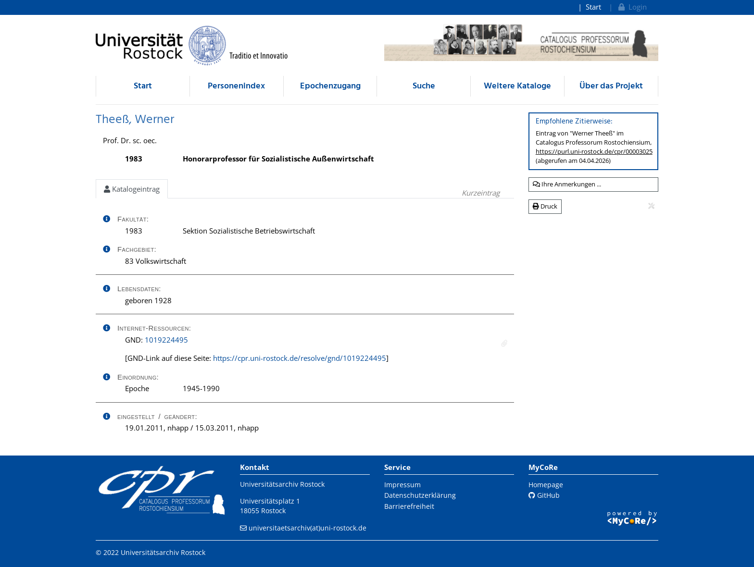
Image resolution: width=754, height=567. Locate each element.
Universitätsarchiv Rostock (282, 484)
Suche (424, 86)
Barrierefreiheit (409, 506)
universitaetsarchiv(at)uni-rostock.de (307, 527)
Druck (545, 206)
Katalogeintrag (132, 189)
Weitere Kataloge (517, 86)
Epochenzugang (330, 86)
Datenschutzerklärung (420, 495)
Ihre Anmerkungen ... (567, 184)
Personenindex (236, 86)
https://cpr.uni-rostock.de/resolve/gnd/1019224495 (299, 358)
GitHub (544, 495)
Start (593, 7)
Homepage (545, 484)
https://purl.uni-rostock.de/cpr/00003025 (594, 151)
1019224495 (166, 340)
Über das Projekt (611, 86)
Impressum (402, 484)
